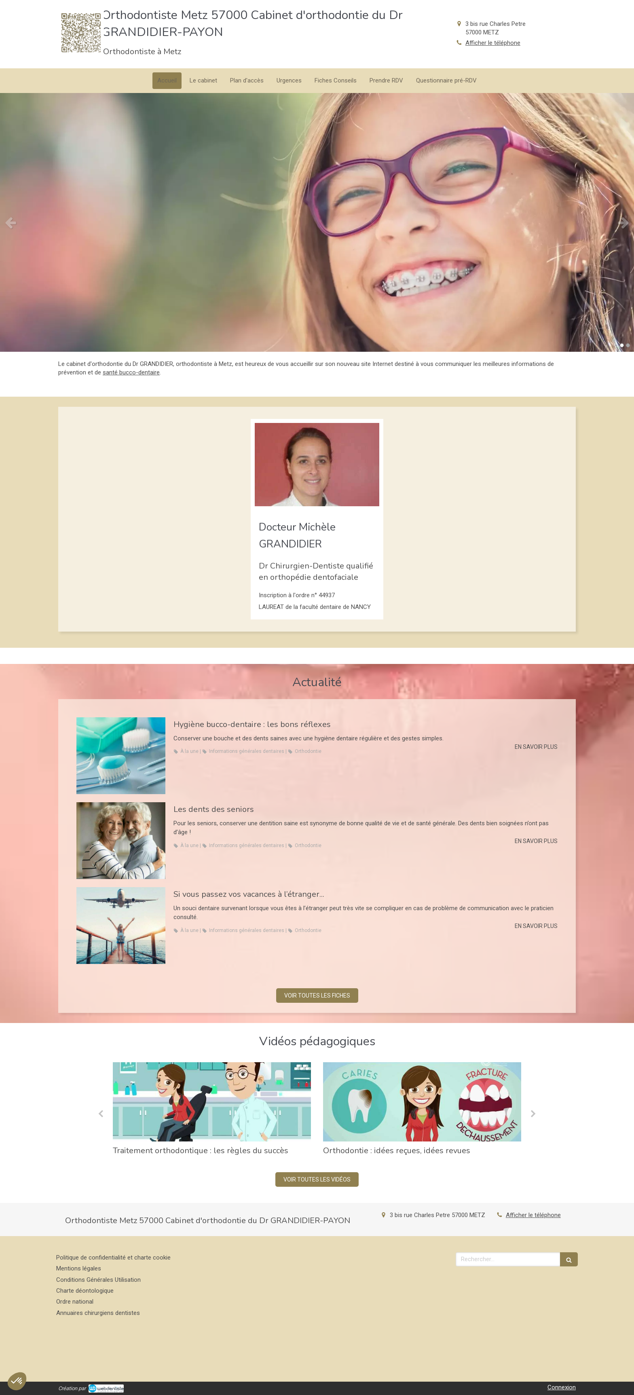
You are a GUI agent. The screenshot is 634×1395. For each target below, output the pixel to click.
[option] (317, 222)
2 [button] (628, 345)
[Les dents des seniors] (120, 840)
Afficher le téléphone (492, 42)
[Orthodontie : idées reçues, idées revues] (422, 1101)
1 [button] (622, 345)
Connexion (561, 1387)
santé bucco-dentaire (131, 372)
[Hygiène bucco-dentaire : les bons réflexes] (120, 755)
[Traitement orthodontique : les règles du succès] (212, 1101)
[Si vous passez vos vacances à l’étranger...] (120, 925)
